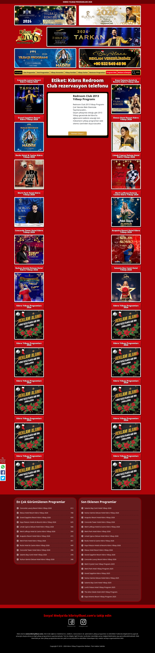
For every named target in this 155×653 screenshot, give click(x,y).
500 (72, 531)
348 (72, 559)
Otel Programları (43, 72)
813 (72, 508)
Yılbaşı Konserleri (57, 72)
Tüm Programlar (29, 72)
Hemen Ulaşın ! (77, 133)
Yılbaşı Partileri (70, 72)
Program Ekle (111, 72)
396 (72, 550)
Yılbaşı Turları (83, 72)
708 (72, 513)
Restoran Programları (97, 72)
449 (72, 545)
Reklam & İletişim (124, 72)
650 (72, 517)
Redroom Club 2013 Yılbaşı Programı (86, 97)
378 (72, 555)
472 (72, 536)
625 (72, 522)
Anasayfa (18, 72)
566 (72, 527)
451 (72, 541)
